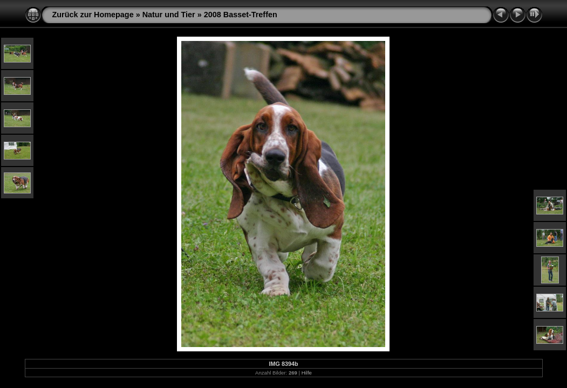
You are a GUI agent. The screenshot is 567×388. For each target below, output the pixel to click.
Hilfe (307, 373)
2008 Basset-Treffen (240, 14)
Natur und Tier (168, 14)
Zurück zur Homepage (93, 14)
